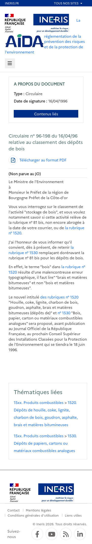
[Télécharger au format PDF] (37, 160)
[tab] (10, 63)
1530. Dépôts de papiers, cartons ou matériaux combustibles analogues (45, 443)
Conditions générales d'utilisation (33, 515)
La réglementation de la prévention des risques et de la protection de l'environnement (45, 36)
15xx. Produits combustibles (39, 402)
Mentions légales (38, 510)
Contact (13, 510)
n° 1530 (64, 312)
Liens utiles (73, 515)
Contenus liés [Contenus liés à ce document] (46, 113)
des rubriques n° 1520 (59, 296)
